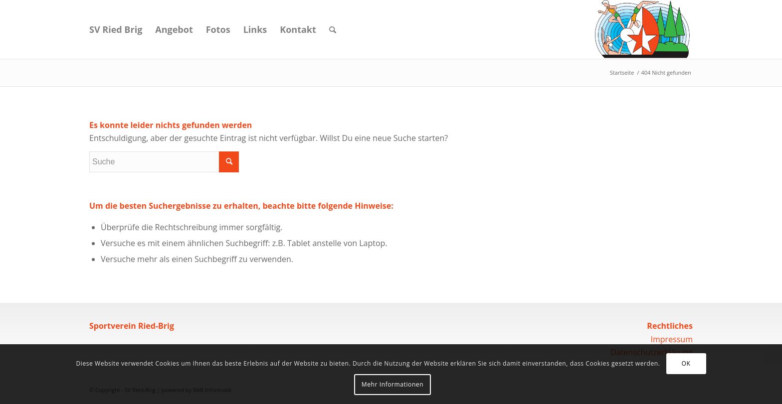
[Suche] (333, 29)
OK (686, 363)
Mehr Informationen (392, 384)
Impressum (672, 339)
